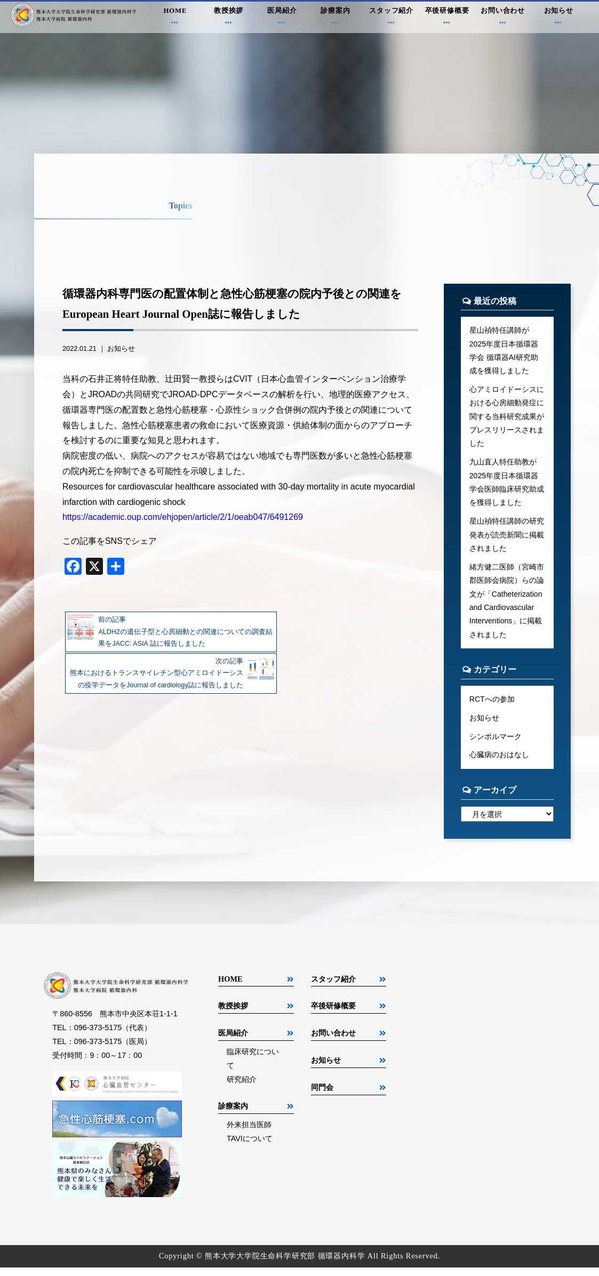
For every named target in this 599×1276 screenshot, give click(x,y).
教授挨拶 (228, 18)
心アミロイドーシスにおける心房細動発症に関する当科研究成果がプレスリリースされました (506, 419)
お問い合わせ (503, 18)
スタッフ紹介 (391, 18)
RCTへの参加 (492, 706)
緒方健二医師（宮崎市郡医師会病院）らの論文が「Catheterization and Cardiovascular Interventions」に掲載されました (506, 606)
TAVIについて (250, 1146)
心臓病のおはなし (499, 762)
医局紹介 (282, 18)
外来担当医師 (249, 1132)
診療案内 (335, 18)
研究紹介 (242, 1088)
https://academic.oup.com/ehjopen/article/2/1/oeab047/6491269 (182, 516)
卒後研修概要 (447, 18)
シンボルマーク (495, 744)
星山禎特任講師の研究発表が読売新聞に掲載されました (506, 539)
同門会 (322, 1096)
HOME (175, 18)
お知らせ (558, 18)
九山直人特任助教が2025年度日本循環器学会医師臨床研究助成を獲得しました (506, 486)
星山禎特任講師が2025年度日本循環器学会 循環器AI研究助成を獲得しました (504, 351)
